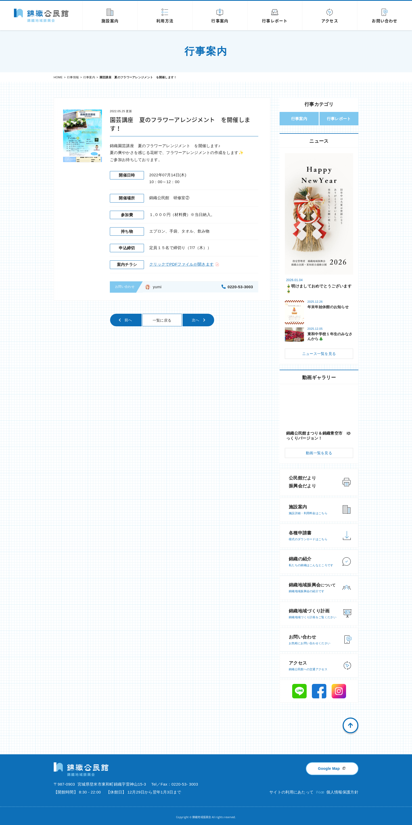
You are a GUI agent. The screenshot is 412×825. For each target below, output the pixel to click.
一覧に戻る (162, 320)
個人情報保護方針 (342, 790)
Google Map (329, 767)
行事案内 (89, 77)
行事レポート (339, 118)
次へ (195, 320)
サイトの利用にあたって (291, 790)
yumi (157, 287)
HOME (58, 77)
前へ (128, 320)
